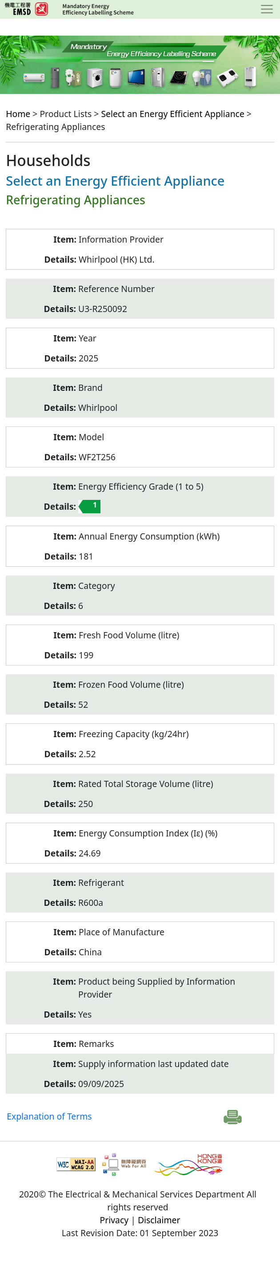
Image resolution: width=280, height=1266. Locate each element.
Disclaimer (159, 1220)
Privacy (114, 1220)
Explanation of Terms (49, 1116)
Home (18, 114)
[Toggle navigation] (267, 9)
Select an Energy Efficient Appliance (172, 114)
